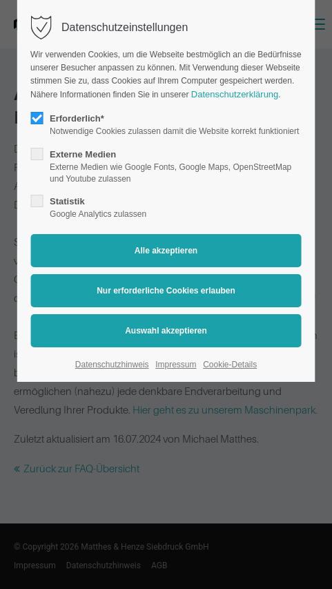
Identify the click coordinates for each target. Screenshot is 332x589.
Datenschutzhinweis (112, 364)
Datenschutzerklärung (234, 94)
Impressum (175, 364)
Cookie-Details (230, 364)
